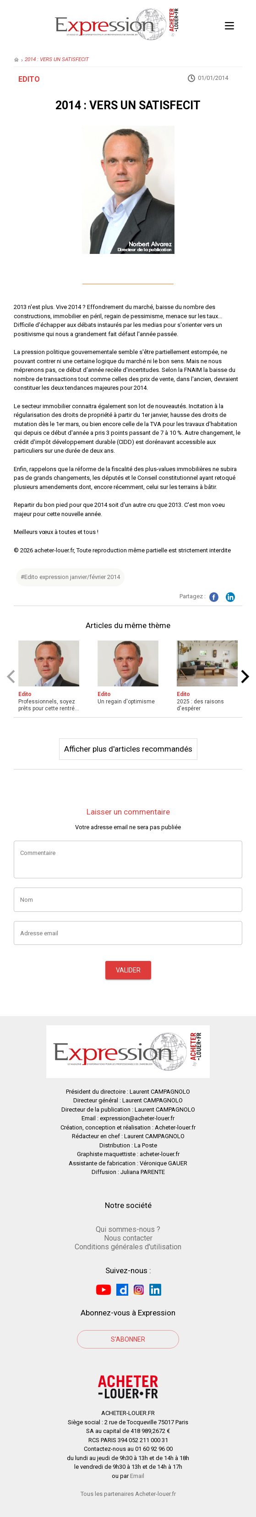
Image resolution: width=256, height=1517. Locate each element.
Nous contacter (128, 1238)
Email (137, 1475)
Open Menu (229, 24)
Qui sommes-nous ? (128, 1229)
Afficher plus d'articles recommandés (128, 748)
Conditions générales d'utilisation (128, 1246)
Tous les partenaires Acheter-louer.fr (128, 1493)
